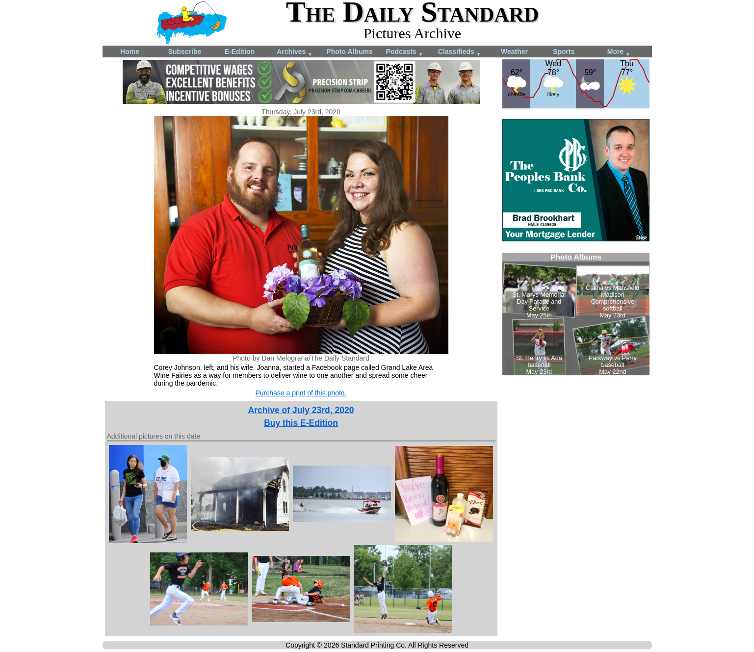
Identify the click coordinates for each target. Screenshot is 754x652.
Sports (563, 51)
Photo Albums (349, 51)
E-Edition (240, 51)
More (618, 52)
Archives (294, 52)
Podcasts (404, 52)
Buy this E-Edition (301, 423)
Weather (514, 51)
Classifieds (459, 52)
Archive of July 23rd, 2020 (301, 410)
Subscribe (185, 51)
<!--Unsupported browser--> (576, 314)
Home (129, 51)
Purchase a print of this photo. (301, 393)
